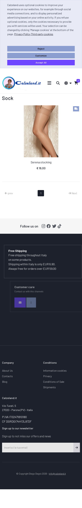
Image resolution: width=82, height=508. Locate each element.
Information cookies (55, 370)
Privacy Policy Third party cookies (33, 34)
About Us (7, 370)
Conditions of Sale (53, 381)
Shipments (49, 387)
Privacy (47, 376)
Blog (4, 381)
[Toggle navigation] (49, 83)
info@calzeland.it (57, 473)
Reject (41, 48)
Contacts (7, 376)
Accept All (41, 62)
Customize (41, 55)
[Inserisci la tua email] (38, 447)
